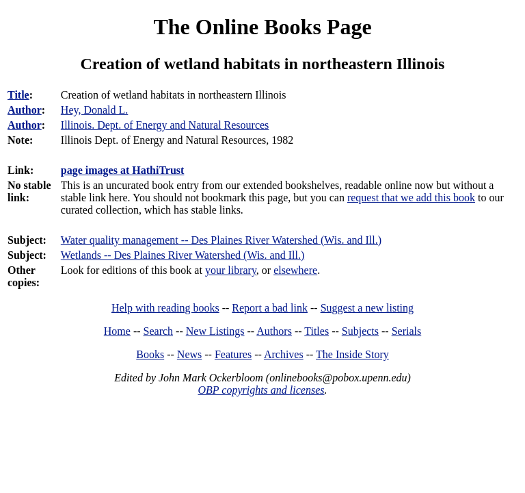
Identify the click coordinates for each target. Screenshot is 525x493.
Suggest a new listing (367, 308)
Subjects (360, 331)
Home (117, 331)
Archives (284, 354)
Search (159, 331)
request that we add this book (411, 197)
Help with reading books (165, 308)
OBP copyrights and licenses (261, 390)
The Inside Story (352, 354)
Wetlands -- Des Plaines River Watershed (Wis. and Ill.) (182, 255)
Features (233, 354)
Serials (407, 331)
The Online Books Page (262, 26)
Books (150, 354)
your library (230, 270)
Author (25, 110)
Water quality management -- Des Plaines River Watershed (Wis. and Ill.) (221, 240)
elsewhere (295, 270)
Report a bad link (270, 308)
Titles (316, 331)
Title (18, 95)
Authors (274, 331)
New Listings (215, 331)
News (189, 354)
